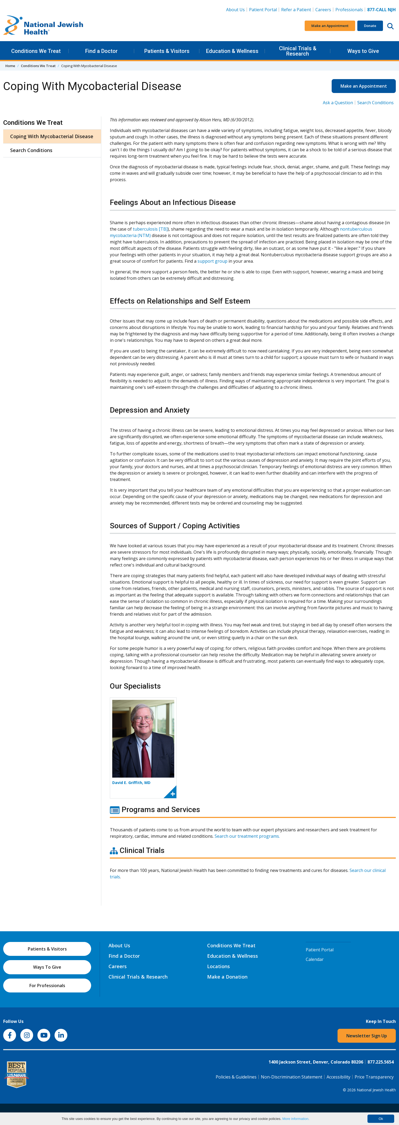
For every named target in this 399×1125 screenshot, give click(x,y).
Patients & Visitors (166, 51)
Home (10, 65)
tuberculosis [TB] (150, 229)
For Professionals (47, 985)
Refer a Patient (296, 10)
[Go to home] (43, 26)
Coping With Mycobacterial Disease (51, 136)
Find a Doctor (101, 51)
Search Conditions (375, 103)
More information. (295, 1119)
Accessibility (338, 1077)
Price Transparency (374, 1077)
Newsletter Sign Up (366, 1036)
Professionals (349, 10)
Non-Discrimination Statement (291, 1077)
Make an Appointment (329, 25)
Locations (218, 966)
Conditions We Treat (36, 51)
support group (212, 261)
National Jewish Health (376, 1089)
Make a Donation (227, 976)
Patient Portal (263, 10)
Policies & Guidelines (236, 1077)
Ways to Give (363, 51)
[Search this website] (390, 26)
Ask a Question (338, 103)
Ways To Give (47, 967)
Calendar (315, 959)
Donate (370, 25)
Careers (324, 9)
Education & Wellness (232, 51)
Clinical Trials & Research (297, 51)
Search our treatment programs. (247, 836)
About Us (235, 10)
